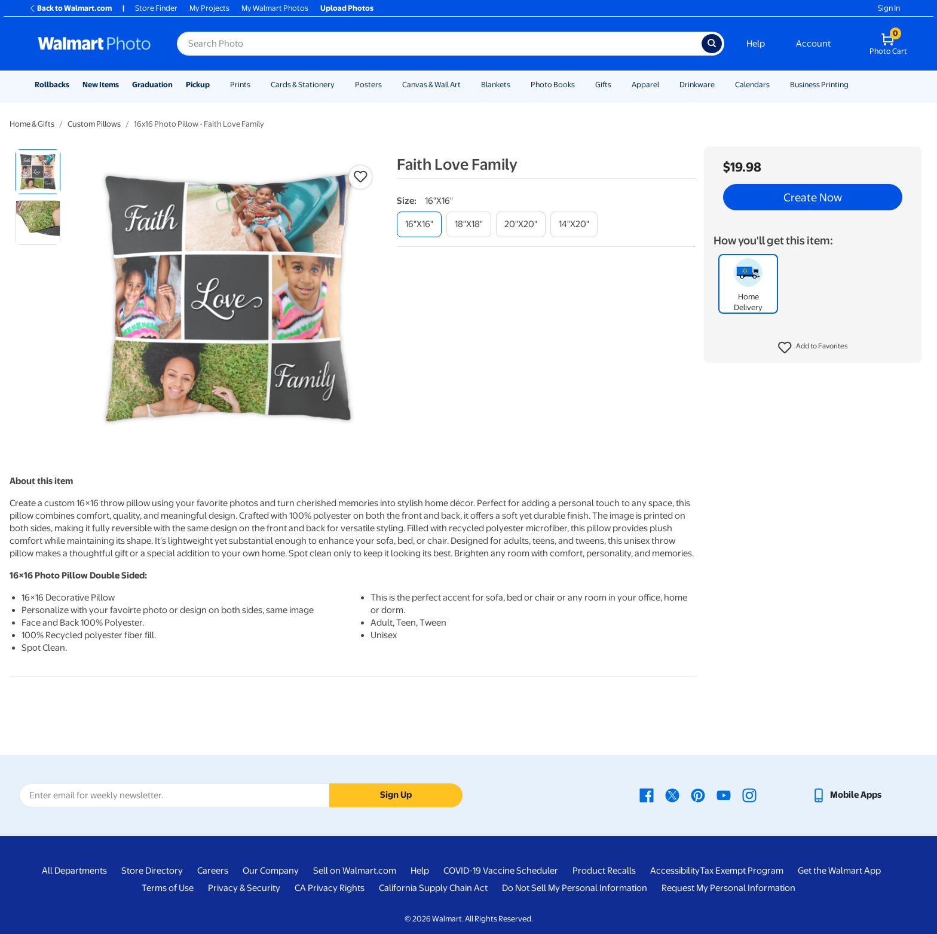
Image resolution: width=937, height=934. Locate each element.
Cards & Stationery (303, 84)
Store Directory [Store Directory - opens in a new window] (152, 870)
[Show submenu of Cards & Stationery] (340, 84)
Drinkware (697, 84)
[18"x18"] (468, 224)
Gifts (603, 84)
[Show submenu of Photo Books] (580, 84)
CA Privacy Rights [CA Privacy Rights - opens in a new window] (330, 888)
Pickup (198, 84)
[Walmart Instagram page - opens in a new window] (749, 794)
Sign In (889, 8)
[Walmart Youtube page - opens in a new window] (723, 794)
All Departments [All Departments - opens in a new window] (74, 870)
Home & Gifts (32, 124)
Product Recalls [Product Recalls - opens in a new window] (604, 870)
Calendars (752, 84)
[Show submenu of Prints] (255, 84)
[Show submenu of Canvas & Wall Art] (466, 84)
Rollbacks (52, 84)
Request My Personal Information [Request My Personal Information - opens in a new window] (728, 888)
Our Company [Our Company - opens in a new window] (271, 870)
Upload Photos (346, 8)
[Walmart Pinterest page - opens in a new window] (698, 794)
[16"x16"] (419, 224)
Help (755, 43)
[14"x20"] (574, 224)
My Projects (209, 8)
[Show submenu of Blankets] (515, 84)
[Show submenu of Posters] (387, 84)
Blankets (495, 84)
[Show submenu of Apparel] (664, 84)
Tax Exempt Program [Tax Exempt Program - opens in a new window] (741, 870)
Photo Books (553, 84)
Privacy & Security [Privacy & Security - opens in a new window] (244, 888)
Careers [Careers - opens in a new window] (212, 870)
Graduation (152, 84)
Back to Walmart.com (70, 8)
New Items (100, 84)
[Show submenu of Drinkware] (720, 84)
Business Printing (819, 84)
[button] (813, 348)
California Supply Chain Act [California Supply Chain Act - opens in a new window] (433, 888)
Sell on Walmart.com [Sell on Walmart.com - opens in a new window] (354, 870)
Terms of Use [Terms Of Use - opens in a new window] (168, 888)
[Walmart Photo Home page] (94, 43)
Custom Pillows (94, 124)
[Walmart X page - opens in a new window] (672, 794)
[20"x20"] (521, 224)
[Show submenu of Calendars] (775, 84)
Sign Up (396, 794)
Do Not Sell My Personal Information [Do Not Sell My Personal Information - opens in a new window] (574, 888)
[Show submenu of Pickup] (215, 84)
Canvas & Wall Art (431, 84)
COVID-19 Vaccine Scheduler (500, 870)
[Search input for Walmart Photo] (439, 44)
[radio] (38, 171)
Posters (368, 84)
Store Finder (156, 8)
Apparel (645, 84)
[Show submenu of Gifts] (616, 84)
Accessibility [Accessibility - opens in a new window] (675, 870)
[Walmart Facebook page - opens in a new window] (646, 794)
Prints (240, 84)
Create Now (812, 197)
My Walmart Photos (274, 8)
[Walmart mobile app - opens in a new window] (846, 794)
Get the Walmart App (839, 870)
